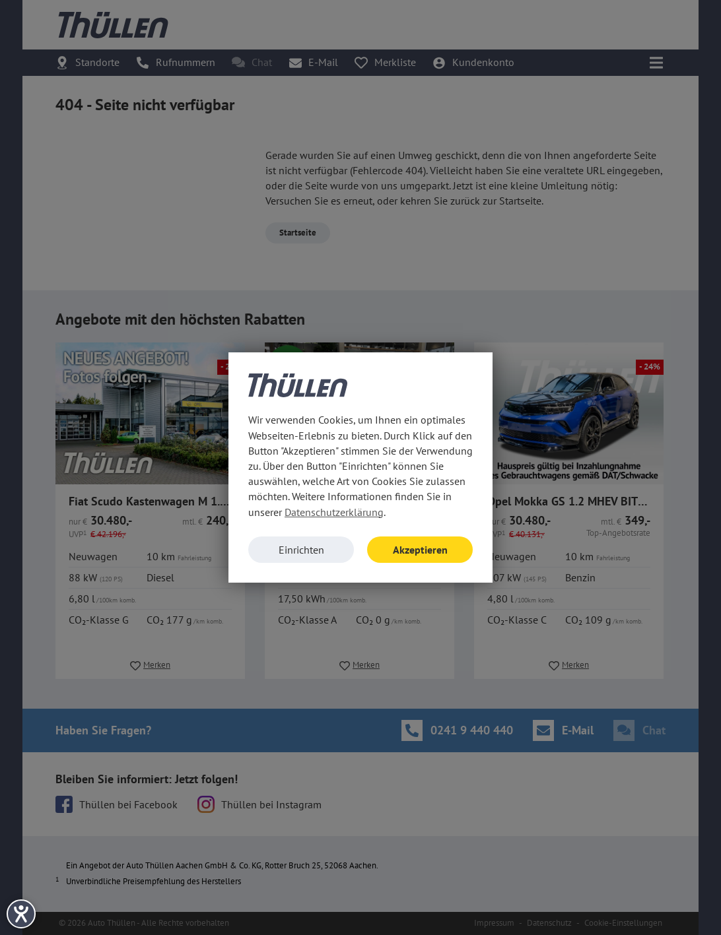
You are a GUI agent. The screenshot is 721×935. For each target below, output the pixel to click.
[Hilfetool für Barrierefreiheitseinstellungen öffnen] (21, 913)
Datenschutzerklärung (334, 512)
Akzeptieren (420, 549)
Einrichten (301, 549)
